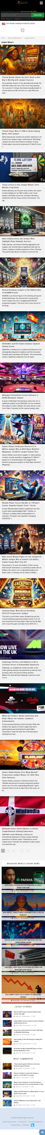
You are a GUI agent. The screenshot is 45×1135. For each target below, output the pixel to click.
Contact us (22, 1122)
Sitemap (26, 1125)
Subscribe (38, 15)
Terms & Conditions (35, 1122)
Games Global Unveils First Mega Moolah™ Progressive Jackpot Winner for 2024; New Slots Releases (20, 775)
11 (22, 851)
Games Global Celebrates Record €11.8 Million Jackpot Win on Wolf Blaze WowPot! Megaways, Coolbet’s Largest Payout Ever (20, 449)
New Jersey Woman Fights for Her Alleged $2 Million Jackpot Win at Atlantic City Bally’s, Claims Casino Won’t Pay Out (21, 559)
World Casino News (9, 1122)
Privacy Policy (15, 1125)
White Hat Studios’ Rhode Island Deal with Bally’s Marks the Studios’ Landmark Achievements (20, 718)
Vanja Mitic (16, 945)
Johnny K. (17, 891)
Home (3, 38)
